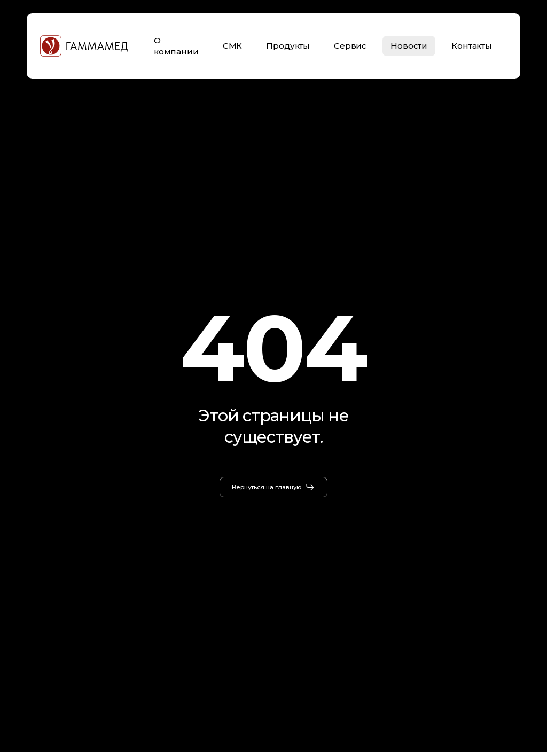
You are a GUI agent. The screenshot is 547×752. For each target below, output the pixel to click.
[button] (273, 487)
